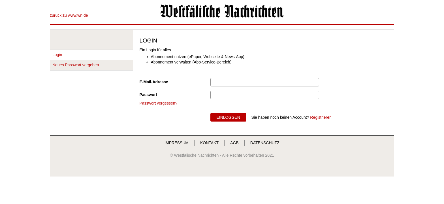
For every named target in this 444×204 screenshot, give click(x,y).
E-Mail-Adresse (154, 82)
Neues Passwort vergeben (75, 65)
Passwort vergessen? (159, 103)
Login (57, 54)
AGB (234, 143)
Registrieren (320, 117)
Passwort (148, 94)
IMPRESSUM (177, 143)
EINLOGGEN (228, 117)
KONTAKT (209, 143)
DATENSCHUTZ (264, 143)
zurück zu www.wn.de (69, 15)
